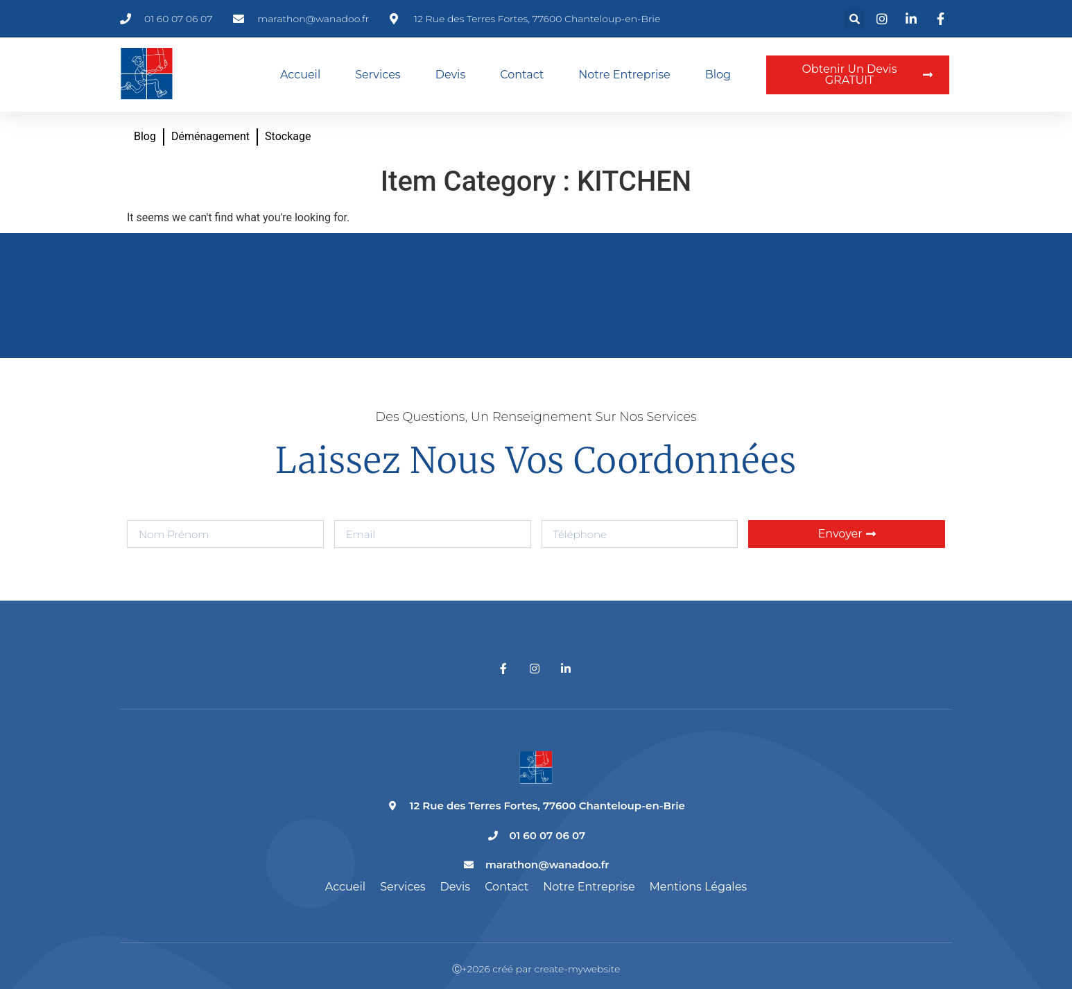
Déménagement (210, 136)
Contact (522, 74)
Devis (450, 74)
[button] (854, 18)
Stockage (288, 136)
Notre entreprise (624, 74)
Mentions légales (698, 886)
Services (377, 74)
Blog (718, 74)
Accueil (300, 74)
